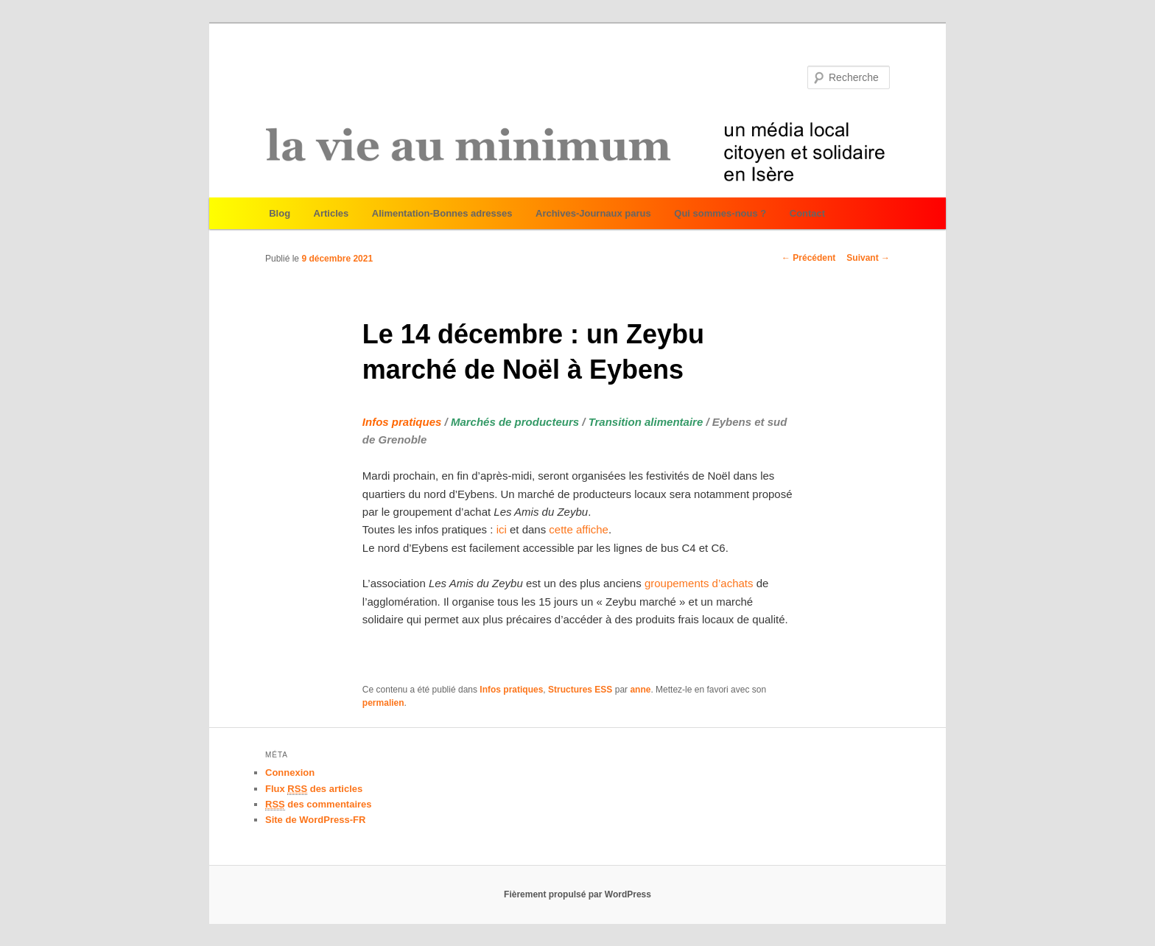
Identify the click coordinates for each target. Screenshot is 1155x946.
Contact (807, 213)
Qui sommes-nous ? (720, 213)
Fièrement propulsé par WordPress (577, 894)
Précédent (808, 258)
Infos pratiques (511, 689)
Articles (331, 213)
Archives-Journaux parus (593, 213)
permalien (383, 703)
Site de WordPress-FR (315, 819)
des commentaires (318, 804)
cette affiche (578, 529)
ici (503, 529)
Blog (279, 213)
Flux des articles (313, 789)
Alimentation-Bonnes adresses (442, 213)
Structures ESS (580, 689)
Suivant (868, 258)
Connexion (290, 772)
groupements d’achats (699, 583)
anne (640, 689)
